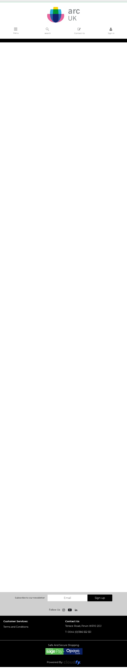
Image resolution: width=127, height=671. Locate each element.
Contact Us (79, 30)
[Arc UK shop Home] (63, 22)
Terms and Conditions (15, 626)
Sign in (111, 30)
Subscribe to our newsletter (30, 597)
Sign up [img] (100, 597)
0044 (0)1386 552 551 (78, 631)
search (48, 30)
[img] (64, 609)
